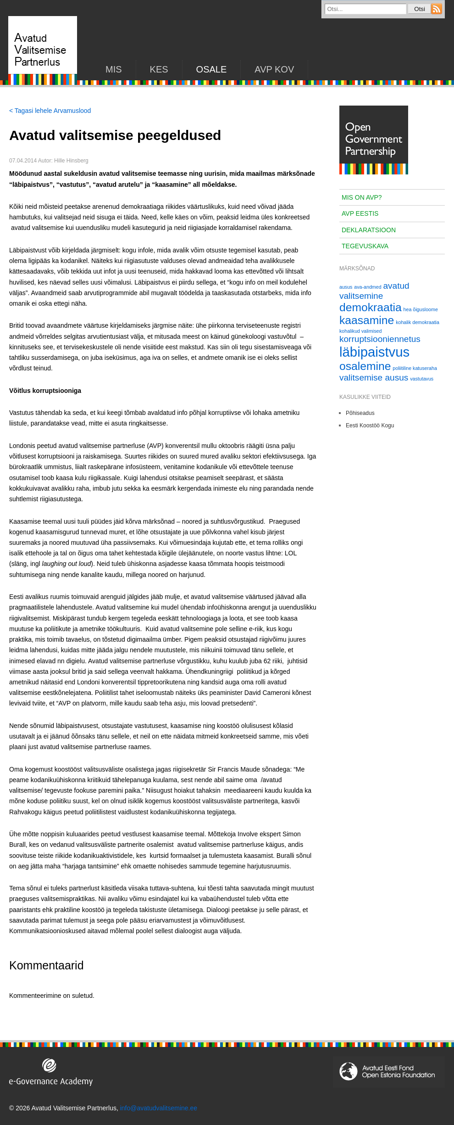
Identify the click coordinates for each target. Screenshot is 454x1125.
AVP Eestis (360, 213)
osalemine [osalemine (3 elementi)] (365, 366)
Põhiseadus (360, 413)
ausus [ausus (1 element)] (345, 287)
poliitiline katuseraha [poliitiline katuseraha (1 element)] (415, 368)
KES (159, 69)
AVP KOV (274, 69)
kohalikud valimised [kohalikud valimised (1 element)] (360, 331)
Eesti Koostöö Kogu (370, 425)
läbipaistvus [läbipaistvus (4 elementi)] (374, 351)
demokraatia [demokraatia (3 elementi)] (370, 307)
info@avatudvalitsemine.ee (158, 1108)
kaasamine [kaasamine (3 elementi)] (366, 320)
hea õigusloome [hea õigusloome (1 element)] (421, 309)
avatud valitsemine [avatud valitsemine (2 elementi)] (374, 291)
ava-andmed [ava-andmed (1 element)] (367, 287)
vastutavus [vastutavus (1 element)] (421, 378)
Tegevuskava (365, 246)
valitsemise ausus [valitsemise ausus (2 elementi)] (373, 377)
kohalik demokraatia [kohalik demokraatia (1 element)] (417, 322)
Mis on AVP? (362, 197)
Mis (113, 69)
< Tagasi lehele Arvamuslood (50, 110)
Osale (211, 69)
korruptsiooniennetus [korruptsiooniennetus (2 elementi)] (380, 339)
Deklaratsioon (369, 230)
